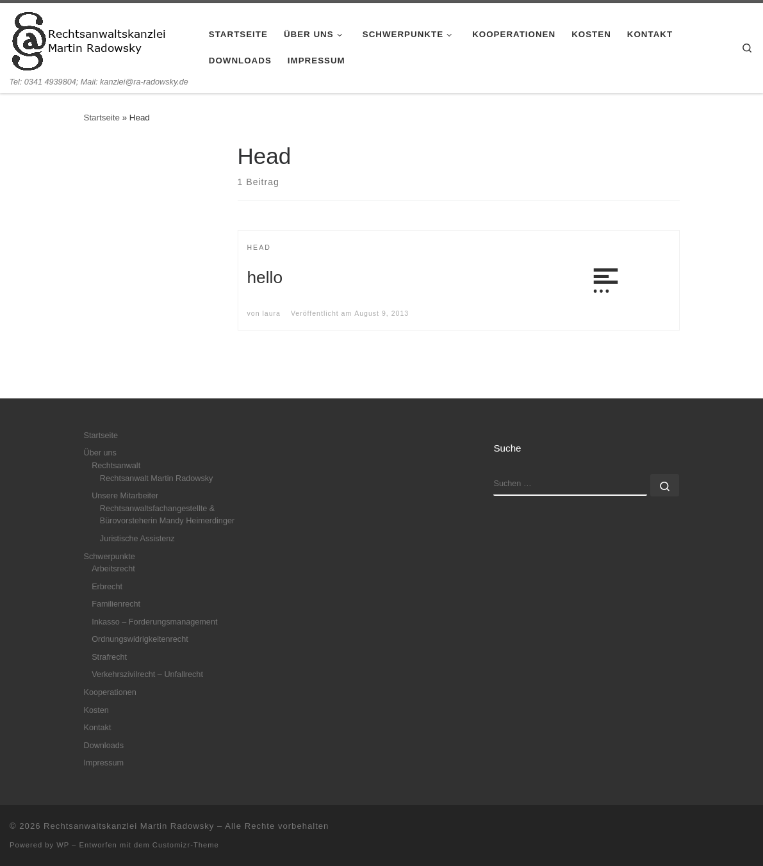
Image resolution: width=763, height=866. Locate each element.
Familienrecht (116, 604)
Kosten (96, 710)
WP (62, 845)
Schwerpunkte (109, 556)
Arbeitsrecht (113, 568)
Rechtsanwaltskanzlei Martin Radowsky (129, 826)
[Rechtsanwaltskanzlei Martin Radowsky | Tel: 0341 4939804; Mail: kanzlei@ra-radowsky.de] (90, 40)
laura (271, 313)
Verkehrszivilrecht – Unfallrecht (147, 674)
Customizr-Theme (185, 845)
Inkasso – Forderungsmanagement (154, 621)
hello (265, 277)
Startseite (102, 117)
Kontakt (97, 727)
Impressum (104, 762)
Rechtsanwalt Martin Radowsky (156, 478)
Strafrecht (109, 657)
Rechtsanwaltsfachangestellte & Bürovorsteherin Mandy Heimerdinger (167, 515)
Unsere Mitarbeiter (125, 495)
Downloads (104, 745)
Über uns (100, 452)
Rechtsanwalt (116, 465)
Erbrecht (107, 586)
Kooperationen (110, 692)
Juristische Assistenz (137, 538)
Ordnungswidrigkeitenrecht (140, 639)
